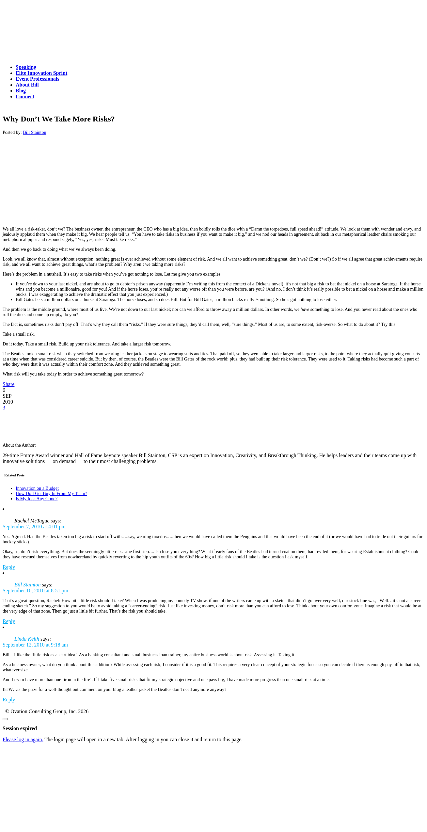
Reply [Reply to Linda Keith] (9, 699)
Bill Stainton (34, 132)
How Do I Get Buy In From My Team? (51, 493)
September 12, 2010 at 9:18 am (35, 645)
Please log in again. (23, 739)
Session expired (20, 728)
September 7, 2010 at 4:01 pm (34, 526)
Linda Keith (26, 639)
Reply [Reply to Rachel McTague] (9, 567)
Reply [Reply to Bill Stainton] (9, 621)
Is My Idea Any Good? (36, 498)
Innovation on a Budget (37, 488)
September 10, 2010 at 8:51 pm (35, 590)
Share (8, 384)
